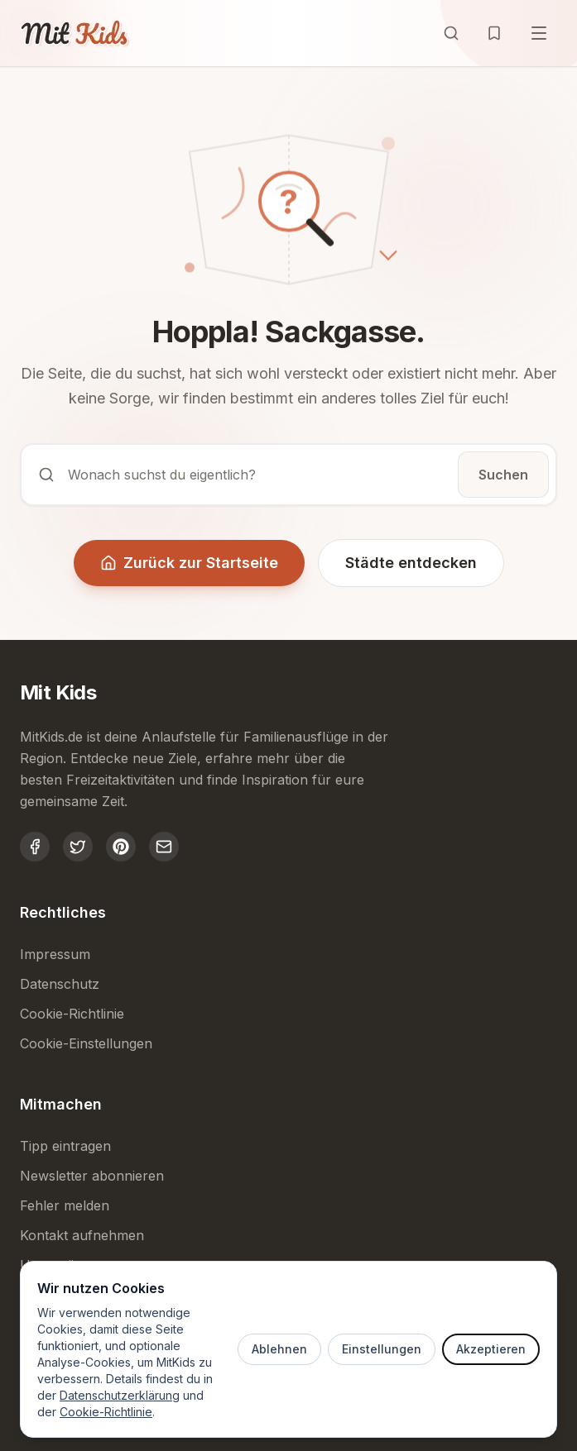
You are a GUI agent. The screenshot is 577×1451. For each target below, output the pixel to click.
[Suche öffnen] (451, 33)
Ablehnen (279, 1349)
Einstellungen (381, 1349)
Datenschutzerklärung (120, 1395)
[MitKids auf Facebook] (35, 847)
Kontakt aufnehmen (82, 1235)
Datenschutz (59, 984)
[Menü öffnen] (539, 33)
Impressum (55, 954)
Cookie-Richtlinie (106, 1412)
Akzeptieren (491, 1349)
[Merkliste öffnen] (494, 33)
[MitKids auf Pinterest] (121, 847)
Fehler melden (64, 1205)
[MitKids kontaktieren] (164, 847)
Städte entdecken (411, 562)
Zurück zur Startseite (189, 562)
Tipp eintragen (65, 1146)
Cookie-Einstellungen (86, 1043)
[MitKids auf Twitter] (78, 847)
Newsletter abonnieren (92, 1175)
